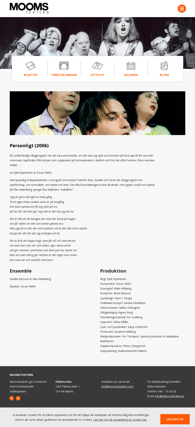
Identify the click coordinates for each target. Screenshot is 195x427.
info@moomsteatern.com (117, 386)
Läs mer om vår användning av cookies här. (120, 419)
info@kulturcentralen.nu (169, 396)
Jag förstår (175, 419)
